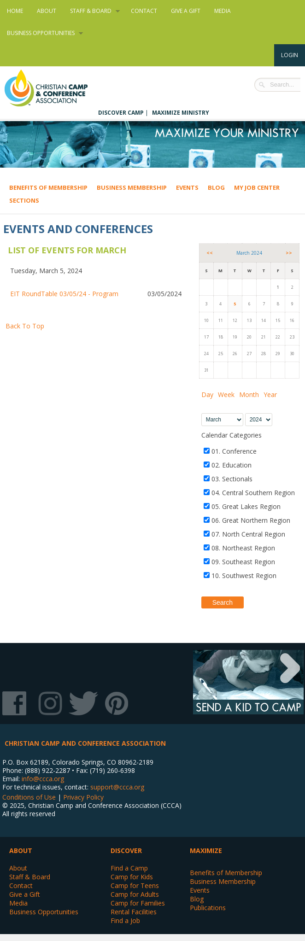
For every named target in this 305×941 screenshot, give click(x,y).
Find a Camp (129, 868)
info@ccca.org (43, 778)
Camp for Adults (135, 894)
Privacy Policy (83, 797)
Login (289, 55)
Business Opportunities (41, 33)
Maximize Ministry (180, 113)
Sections (24, 200)
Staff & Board (91, 11)
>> (289, 253)
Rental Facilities (134, 911)
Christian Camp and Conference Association (55, 88)
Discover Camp (121, 113)
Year (270, 394)
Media (222, 11)
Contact (144, 11)
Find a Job (125, 920)
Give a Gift (185, 11)
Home (15, 11)
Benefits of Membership (48, 187)
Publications (208, 907)
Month (249, 394)
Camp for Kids (132, 876)
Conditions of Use (29, 797)
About (46, 11)
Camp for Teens (135, 885)
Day (207, 394)
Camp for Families (138, 903)
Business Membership (132, 187)
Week (226, 394)
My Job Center (257, 187)
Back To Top (25, 325)
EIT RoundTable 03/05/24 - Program (64, 293)
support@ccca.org (117, 787)
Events (187, 187)
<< (209, 253)
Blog (216, 187)
